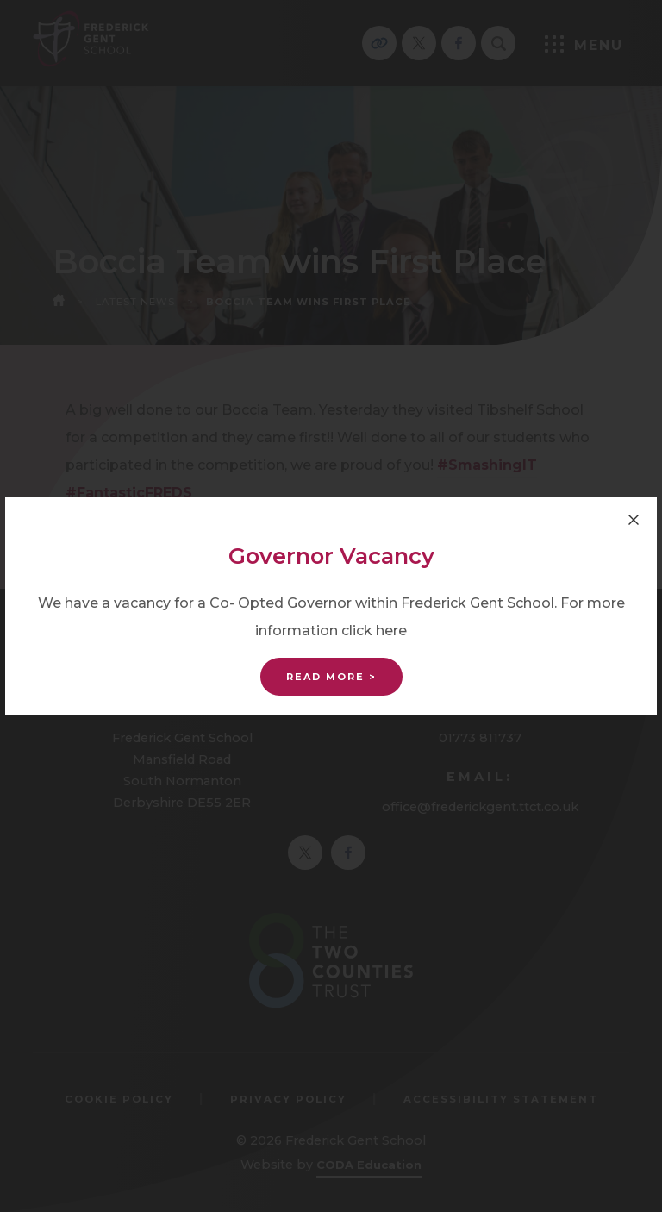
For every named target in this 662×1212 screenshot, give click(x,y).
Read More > (331, 677)
